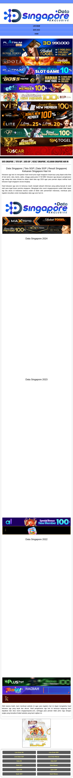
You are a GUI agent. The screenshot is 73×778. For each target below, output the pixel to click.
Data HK (19, 761)
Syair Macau (54, 774)
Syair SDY (19, 774)
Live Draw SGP (54, 752)
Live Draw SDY (19, 756)
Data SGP (54, 761)
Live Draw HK (19, 752)
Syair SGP (53, 769)
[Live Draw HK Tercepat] (36, 733)
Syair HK (19, 769)
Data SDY (19, 765)
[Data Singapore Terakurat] (36, 43)
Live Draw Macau (53, 756)
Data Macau (54, 765)
